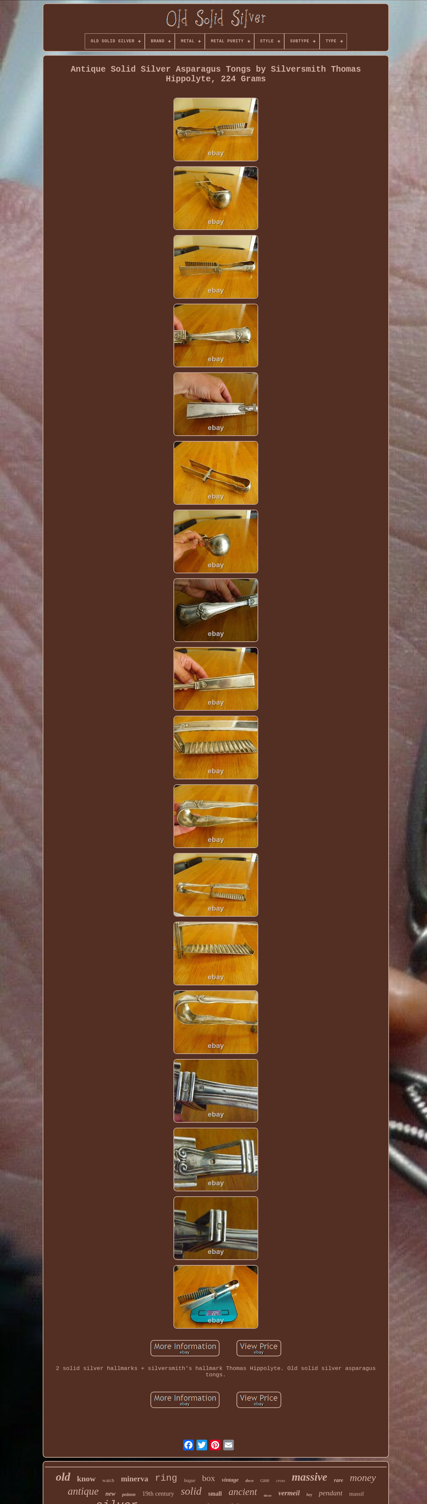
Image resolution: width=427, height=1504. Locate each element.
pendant (331, 1493)
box (208, 1478)
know (86, 1478)
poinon (128, 1494)
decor (268, 1495)
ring (166, 1478)
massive (309, 1477)
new (110, 1493)
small (215, 1493)
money (363, 1477)
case (265, 1480)
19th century (158, 1493)
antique (83, 1491)
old (63, 1477)
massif (356, 1494)
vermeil (289, 1493)
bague (189, 1480)
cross (280, 1480)
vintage (230, 1480)
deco (250, 1480)
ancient (243, 1491)
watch (108, 1480)
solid (191, 1491)
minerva (134, 1479)
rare (338, 1480)
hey (309, 1494)
